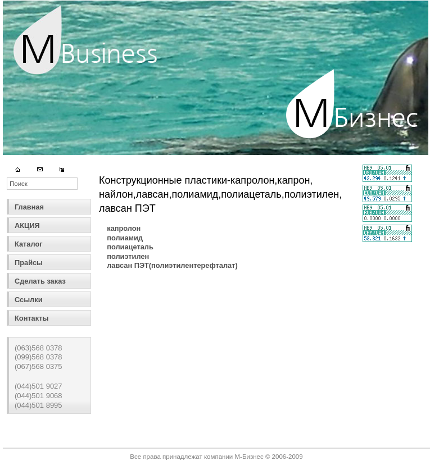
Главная (29, 207)
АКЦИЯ (27, 225)
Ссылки (29, 299)
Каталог (29, 244)
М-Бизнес (248, 456)
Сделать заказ (40, 281)
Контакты (31, 318)
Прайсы (29, 262)
